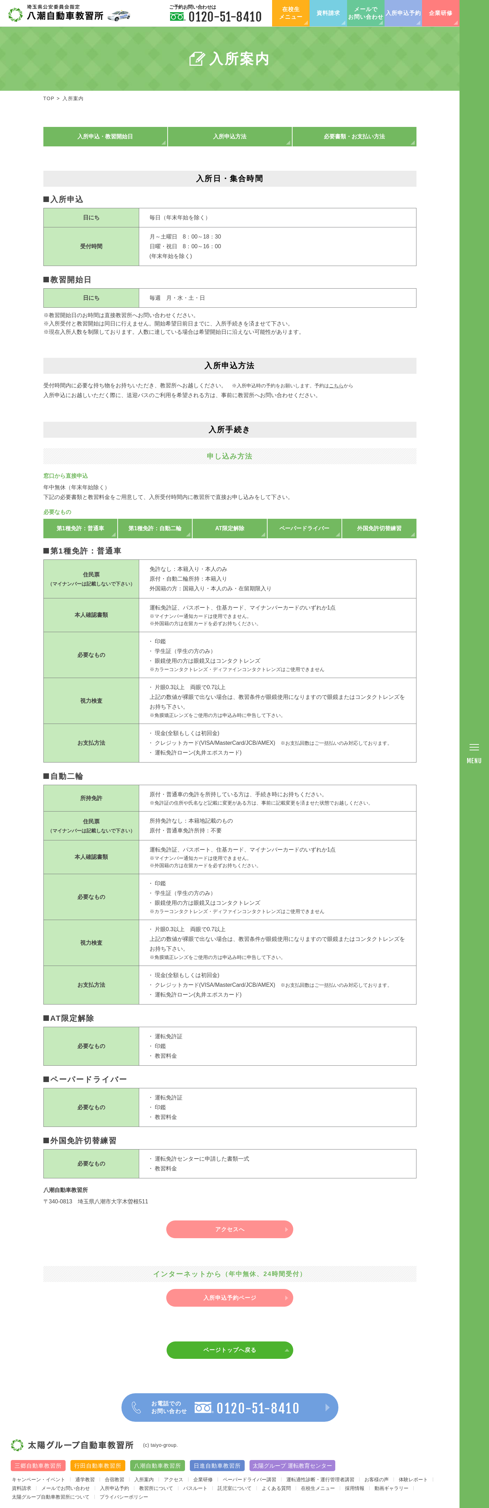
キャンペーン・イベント (38, 1479)
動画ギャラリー (391, 1488)
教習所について (156, 1488)
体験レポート (413, 1479)
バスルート (195, 1488)
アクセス (173, 1479)
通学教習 (85, 1479)
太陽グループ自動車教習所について (51, 1497)
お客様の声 (376, 1479)
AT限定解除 (229, 528)
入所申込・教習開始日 (105, 136)
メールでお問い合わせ (365, 13)
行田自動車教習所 (97, 1466)
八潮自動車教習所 (157, 1466)
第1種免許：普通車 (80, 528)
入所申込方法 (229, 136)
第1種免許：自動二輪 (155, 528)
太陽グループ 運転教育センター (292, 1466)
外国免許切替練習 (379, 528)
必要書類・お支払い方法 (354, 136)
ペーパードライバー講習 (249, 1479)
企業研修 (441, 13)
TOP (49, 98)
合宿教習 (114, 1479)
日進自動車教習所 (217, 1466)
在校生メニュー (291, 13)
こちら (336, 385)
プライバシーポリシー (124, 1497)
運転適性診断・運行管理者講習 (320, 1479)
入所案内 (144, 1479)
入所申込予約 (403, 13)
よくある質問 (276, 1488)
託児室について (235, 1488)
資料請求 (328, 13)
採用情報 (354, 1488)
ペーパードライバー (304, 528)
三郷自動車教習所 (38, 1466)
